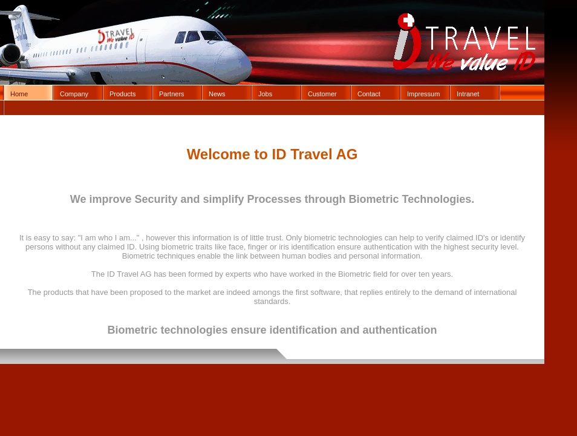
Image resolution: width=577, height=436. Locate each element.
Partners (171, 93)
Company (74, 93)
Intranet (468, 93)
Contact (368, 93)
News (217, 93)
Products (122, 93)
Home (19, 93)
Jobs (265, 93)
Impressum (423, 93)
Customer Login (322, 95)
